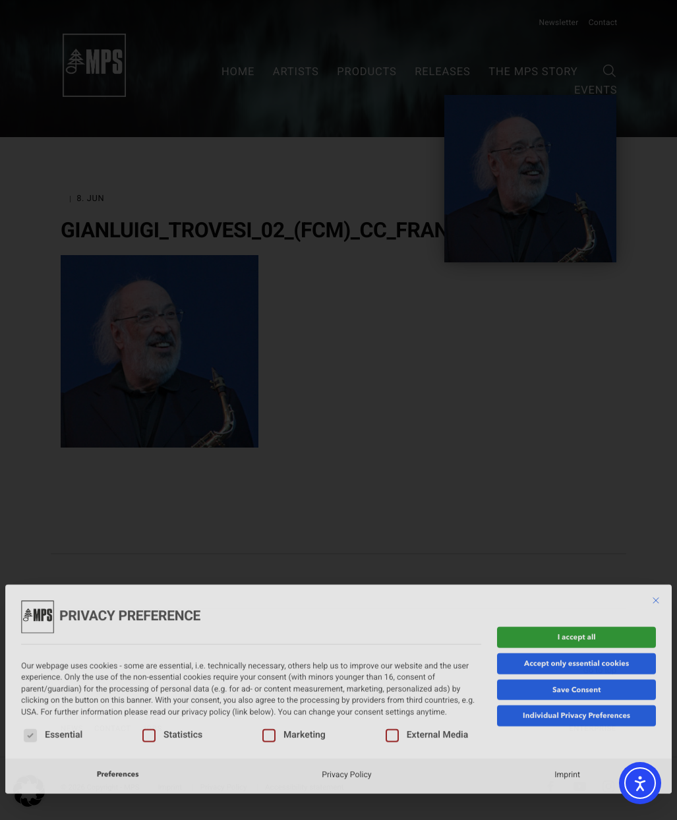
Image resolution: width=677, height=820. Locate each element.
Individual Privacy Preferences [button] (576, 653)
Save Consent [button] (576, 626)
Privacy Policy (346, 712)
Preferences (118, 712)
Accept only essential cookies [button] (576, 600)
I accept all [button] (577, 574)
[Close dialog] (655, 537)
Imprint (567, 712)
